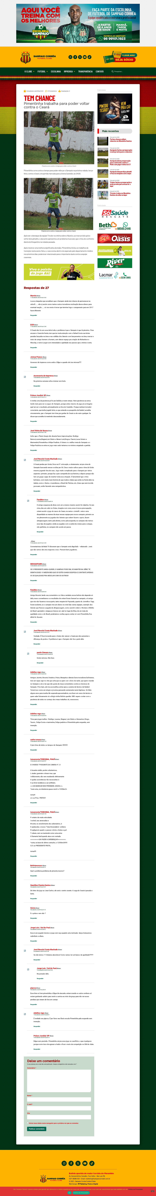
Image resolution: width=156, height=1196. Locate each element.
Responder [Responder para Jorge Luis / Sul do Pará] (33, 941)
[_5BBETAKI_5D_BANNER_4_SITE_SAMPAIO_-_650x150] (59, 281)
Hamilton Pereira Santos (40, 885)
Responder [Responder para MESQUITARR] (33, 580)
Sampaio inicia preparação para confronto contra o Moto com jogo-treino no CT (120, 162)
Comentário (31, 1068)
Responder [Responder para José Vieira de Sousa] (33, 450)
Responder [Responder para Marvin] (33, 315)
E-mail (29, 1104)
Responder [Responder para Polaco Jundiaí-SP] (33, 421)
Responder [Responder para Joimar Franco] (33, 367)
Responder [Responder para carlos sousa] (33, 750)
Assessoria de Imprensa (44, 376)
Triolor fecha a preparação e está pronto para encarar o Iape (121, 184)
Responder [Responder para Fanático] (40, 532)
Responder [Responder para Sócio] (33, 918)
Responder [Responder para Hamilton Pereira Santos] (33, 898)
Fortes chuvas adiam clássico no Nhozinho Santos (121, 140)
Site (28, 1113)
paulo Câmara (42, 652)
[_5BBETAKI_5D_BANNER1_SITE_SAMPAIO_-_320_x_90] (115, 256)
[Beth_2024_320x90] (115, 232)
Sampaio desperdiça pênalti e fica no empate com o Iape (121, 172)
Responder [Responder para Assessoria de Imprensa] (37, 386)
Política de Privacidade (135, 1189)
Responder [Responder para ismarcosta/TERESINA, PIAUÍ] (33, 802)
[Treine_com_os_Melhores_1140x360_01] (78, 42)
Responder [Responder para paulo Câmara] (40, 663)
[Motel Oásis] (115, 123)
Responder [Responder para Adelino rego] (33, 704)
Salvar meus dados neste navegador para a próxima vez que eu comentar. (54, 1123)
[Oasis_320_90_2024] (115, 244)
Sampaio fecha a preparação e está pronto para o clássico (121, 151)
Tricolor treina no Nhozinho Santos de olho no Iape (120, 194)
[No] (152, 1191)
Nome (29, 1095)
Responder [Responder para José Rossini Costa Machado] (37, 491)
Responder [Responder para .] (33, 554)
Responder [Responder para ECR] (33, 347)
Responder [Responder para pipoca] (33, 1004)
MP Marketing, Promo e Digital (88, 1184)
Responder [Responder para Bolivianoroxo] (33, 876)
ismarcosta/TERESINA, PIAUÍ (42, 759)
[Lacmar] (115, 281)
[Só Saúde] (115, 219)
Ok (69, 1193)
